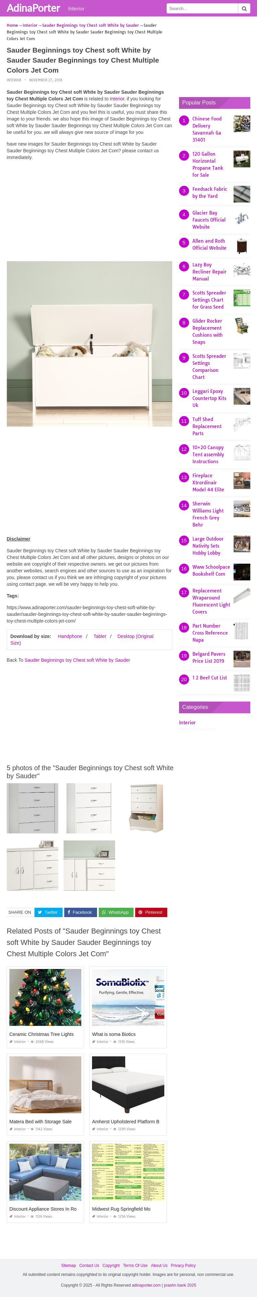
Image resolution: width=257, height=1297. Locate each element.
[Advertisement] (89, 212)
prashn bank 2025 (180, 1285)
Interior (76, 8)
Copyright (110, 1265)
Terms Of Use (135, 1265)
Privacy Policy (183, 1265)
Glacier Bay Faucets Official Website (209, 220)
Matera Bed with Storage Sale (40, 1121)
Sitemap (68, 1265)
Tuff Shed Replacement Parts (207, 426)
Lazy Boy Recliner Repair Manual (209, 272)
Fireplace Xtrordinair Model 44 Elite (208, 483)
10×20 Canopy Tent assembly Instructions (208, 454)
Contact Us (89, 1265)
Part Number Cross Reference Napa (210, 633)
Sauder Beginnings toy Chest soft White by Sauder (77, 660)
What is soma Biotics (114, 1034)
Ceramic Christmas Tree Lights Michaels (51, 1034)
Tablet (99, 636)
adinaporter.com (146, 1285)
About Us (159, 1265)
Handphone (70, 636)
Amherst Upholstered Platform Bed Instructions (141, 1121)
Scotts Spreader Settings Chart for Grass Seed (209, 300)
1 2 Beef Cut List (209, 678)
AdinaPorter (33, 8)
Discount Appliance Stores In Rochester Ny (54, 1209)
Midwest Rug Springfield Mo (121, 1209)
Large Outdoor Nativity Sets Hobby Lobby (208, 546)
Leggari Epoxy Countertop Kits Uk (209, 398)
